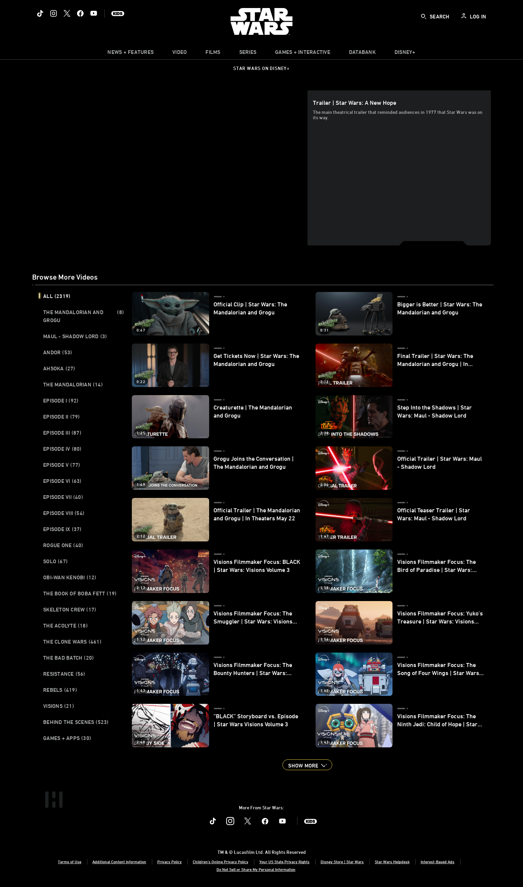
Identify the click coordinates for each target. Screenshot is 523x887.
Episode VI (62, 481)
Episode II (61, 417)
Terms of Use (69, 861)
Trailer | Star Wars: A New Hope (354, 102)
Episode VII (63, 497)
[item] (130, 53)
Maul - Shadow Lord (75, 336)
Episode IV (62, 449)
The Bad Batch (68, 658)
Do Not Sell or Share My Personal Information (255, 869)
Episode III (62, 433)
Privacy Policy (169, 861)
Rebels (60, 690)
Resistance (64, 674)
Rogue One (63, 545)
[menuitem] (179, 53)
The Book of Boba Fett (79, 593)
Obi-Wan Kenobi (69, 577)
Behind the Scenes (76, 722)
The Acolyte (65, 625)
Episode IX (62, 529)
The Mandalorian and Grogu (83, 316)
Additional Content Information (119, 861)
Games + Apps (67, 738)
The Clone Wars (72, 642)
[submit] (423, 16)
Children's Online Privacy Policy (220, 861)
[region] (171, 167)
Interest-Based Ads (437, 861)
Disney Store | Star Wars (342, 861)
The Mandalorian (73, 384)
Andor (57, 352)
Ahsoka (59, 368)
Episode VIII (63, 513)
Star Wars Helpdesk (392, 861)
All (56, 296)
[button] (307, 764)
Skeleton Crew (69, 609)
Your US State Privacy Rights (284, 861)
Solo (55, 561)
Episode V (61, 465)
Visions (58, 706)
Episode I (60, 400)
